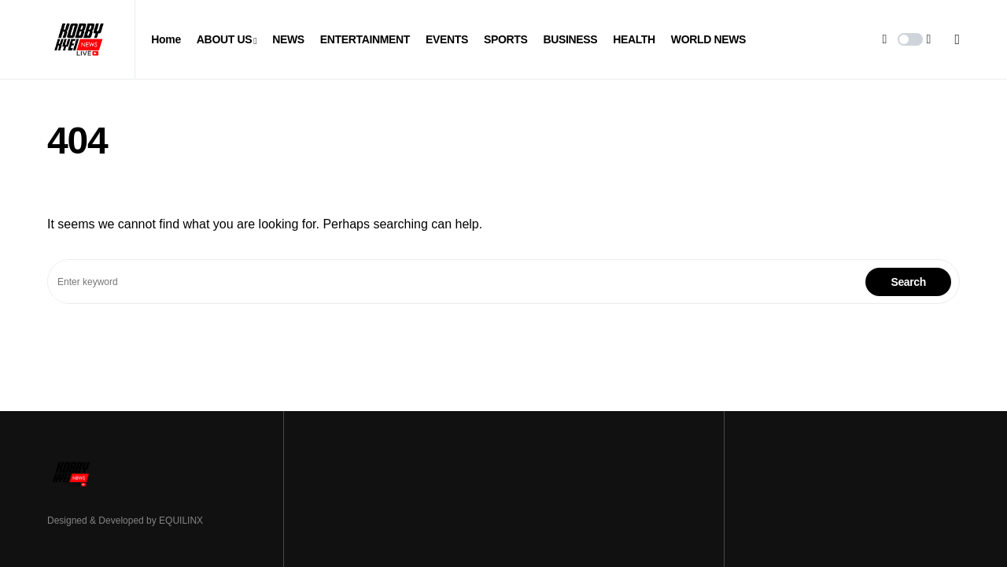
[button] (910, 39)
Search (908, 282)
